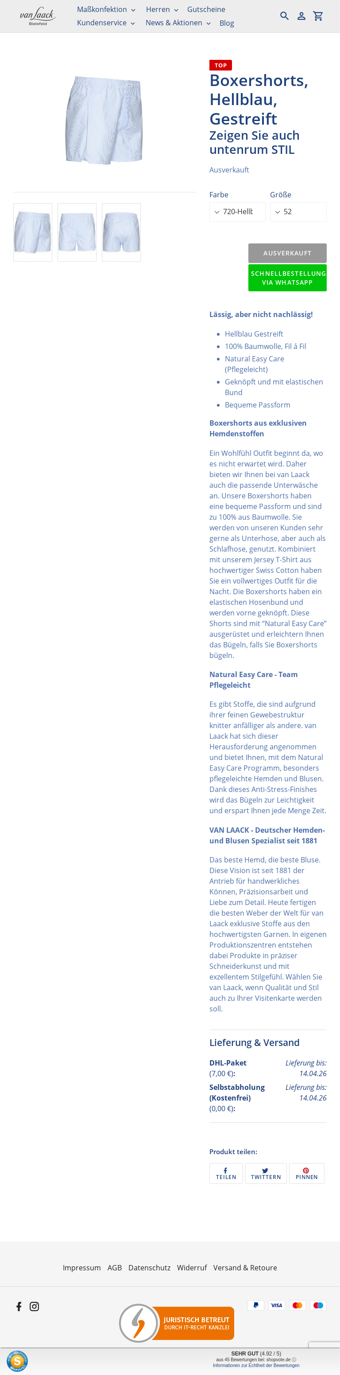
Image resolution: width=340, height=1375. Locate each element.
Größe (280, 195)
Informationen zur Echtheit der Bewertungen (256, 1365)
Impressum (82, 1268)
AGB (115, 1268)
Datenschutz (149, 1268)
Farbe (218, 195)
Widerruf (192, 1268)
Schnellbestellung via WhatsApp (288, 277)
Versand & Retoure (245, 1268)
